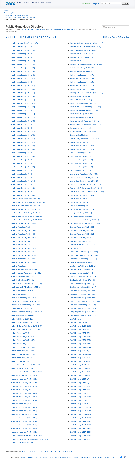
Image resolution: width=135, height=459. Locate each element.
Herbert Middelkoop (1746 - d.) (21, 333)
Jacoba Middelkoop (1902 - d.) (80, 199)
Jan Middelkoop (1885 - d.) (79, 379)
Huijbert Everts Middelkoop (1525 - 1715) (84, 103)
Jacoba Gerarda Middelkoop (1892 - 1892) (85, 181)
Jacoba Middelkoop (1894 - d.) (80, 202)
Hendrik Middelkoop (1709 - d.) (22, 163)
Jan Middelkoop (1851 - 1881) (80, 386)
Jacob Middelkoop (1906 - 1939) (81, 160)
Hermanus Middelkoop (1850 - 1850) (24, 393)
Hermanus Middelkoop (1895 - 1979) (24, 425)
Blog (94, 457)
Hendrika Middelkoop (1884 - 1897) (23, 252)
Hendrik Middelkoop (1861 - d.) (22, 153)
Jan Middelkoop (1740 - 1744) (80, 347)
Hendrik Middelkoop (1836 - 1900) (23, 188)
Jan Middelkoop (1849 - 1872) (80, 397)
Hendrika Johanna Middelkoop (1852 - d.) (25, 213)
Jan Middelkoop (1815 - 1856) (80, 337)
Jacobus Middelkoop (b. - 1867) (81, 241)
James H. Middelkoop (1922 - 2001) (82, 245)
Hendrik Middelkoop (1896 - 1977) (23, 117)
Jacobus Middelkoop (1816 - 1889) (82, 227)
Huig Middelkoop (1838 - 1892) (81, 100)
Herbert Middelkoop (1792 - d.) (21, 361)
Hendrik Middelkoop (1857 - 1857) (23, 142)
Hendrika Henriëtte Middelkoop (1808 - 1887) (26, 206)
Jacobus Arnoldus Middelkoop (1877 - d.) (84, 220)
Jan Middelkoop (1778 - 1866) (80, 340)
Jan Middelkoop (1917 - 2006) (80, 432)
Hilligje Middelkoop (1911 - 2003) (81, 57)
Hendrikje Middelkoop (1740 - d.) (22, 280)
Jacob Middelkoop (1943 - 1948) (81, 163)
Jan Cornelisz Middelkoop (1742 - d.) (83, 266)
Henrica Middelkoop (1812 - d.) (22, 308)
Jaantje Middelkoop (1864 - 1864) (82, 149)
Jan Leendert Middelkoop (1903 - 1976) (84, 315)
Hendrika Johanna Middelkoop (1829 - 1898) (26, 216)
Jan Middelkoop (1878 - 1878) (80, 418)
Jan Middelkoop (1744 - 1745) (80, 344)
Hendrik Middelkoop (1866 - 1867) (23, 86)
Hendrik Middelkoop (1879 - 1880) (23, 121)
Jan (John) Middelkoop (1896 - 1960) (83, 312)
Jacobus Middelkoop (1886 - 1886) (82, 231)
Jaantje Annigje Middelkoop (79, 135)
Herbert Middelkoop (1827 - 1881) (23, 351)
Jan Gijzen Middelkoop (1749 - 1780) (83, 298)
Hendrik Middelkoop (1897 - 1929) (23, 64)
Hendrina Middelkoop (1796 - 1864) (23, 298)
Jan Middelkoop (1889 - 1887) (80, 368)
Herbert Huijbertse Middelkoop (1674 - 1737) (26, 326)
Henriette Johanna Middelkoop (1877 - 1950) (26, 312)
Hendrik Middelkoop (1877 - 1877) (23, 114)
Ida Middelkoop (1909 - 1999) (80, 128)
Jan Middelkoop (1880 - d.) (79, 383)
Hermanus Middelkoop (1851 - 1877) (24, 400)
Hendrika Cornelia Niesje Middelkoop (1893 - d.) (28, 202)
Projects (35, 2)
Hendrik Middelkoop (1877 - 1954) (23, 156)
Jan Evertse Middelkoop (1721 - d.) (82, 280)
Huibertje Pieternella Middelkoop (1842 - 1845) (86, 93)
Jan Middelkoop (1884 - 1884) (80, 375)
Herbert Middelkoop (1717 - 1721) (23, 347)
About (23, 457)
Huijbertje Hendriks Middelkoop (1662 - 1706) (86, 124)
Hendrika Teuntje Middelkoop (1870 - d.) (25, 269)
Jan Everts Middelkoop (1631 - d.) (82, 284)
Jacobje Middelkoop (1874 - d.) (81, 213)
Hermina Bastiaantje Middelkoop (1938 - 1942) (86, 43)
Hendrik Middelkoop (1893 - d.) (22, 110)
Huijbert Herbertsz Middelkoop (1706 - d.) (84, 110)
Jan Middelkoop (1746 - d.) (79, 351)
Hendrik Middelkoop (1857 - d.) (22, 184)
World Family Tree (103, 457)
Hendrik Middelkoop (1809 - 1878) (23, 135)
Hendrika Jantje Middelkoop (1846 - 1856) (25, 209)
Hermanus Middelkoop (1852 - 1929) (24, 414)
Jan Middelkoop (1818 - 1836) (80, 436)
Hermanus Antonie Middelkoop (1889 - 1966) (26, 372)
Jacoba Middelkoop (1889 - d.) (80, 206)
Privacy (51, 457)
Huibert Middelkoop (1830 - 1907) (82, 75)
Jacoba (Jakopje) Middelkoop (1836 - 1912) (85, 184)
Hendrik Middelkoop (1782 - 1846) (23, 96)
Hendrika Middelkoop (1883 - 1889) (23, 262)
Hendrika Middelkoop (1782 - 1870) (23, 255)
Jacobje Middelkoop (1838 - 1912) (82, 216)
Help (113, 457)
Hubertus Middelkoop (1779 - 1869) (82, 68)
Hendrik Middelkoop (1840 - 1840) (23, 61)
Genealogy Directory (11, 13)
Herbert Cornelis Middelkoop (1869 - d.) (25, 322)
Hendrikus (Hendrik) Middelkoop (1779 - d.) (26, 287)
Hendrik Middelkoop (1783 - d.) (22, 160)
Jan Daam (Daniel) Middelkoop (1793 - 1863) (86, 269)
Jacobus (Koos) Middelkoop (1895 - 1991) (85, 223)
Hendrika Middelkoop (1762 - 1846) (23, 223)
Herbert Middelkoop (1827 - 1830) (23, 340)
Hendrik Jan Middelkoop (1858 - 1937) (24, 43)
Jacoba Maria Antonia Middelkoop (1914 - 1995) (87, 192)
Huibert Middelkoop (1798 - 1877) (82, 86)
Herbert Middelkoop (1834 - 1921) (23, 337)
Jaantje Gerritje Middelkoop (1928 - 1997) (84, 139)
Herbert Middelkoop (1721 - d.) (21, 344)
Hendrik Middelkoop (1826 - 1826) (23, 50)
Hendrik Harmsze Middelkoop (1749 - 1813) (26, 273)
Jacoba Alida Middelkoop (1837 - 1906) (84, 174)
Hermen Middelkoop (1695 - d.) (22, 443)
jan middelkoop (75, 248)
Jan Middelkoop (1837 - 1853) (80, 407)
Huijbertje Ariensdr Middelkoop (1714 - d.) (84, 121)
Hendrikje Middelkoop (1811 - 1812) (23, 276)
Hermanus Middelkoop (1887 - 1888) (24, 379)
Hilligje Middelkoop (76, 61)
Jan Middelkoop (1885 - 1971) (80, 390)
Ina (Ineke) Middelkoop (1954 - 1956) (83, 131)
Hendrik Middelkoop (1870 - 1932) (23, 93)
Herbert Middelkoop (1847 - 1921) (23, 354)
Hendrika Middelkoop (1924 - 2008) (23, 259)
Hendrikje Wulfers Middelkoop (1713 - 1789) (26, 284)
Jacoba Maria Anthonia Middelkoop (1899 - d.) (86, 188)
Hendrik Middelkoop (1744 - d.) (22, 57)
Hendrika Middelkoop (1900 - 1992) (23, 238)
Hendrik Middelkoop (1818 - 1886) (23, 146)
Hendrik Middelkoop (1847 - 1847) (23, 100)
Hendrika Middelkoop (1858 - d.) (22, 241)
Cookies (75, 457)
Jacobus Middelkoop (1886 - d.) (81, 238)
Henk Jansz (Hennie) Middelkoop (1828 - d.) (26, 301)
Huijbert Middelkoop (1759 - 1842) (82, 114)
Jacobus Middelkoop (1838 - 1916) (82, 234)
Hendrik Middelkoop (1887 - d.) (22, 178)
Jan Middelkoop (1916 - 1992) (80, 326)
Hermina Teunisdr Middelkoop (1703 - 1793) (85, 47)
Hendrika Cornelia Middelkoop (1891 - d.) (25, 199)
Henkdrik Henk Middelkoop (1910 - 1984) (25, 305)
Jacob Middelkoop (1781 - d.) (80, 153)
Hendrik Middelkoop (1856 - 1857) (23, 181)
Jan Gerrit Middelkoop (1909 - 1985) (83, 291)
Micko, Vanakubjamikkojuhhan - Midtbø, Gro (19, 17)
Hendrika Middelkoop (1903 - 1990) (23, 234)
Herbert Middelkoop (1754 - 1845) (23, 358)
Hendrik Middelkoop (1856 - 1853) (23, 131)
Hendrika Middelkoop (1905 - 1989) (23, 248)
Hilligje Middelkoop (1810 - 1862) (81, 54)
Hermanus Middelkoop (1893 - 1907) (24, 428)
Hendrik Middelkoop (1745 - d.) (22, 128)
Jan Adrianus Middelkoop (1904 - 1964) (84, 255)
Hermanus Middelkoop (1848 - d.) (22, 404)
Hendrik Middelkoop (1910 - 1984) (23, 195)
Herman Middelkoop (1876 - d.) (22, 368)
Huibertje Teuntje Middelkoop (80, 96)
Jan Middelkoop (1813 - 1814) (80, 439)
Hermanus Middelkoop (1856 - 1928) (24, 421)
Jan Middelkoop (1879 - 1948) (80, 421)
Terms (45, 457)
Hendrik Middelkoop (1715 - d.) (22, 170)
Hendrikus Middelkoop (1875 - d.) (22, 291)
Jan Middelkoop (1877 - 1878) (80, 428)
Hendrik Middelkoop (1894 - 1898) (23, 68)
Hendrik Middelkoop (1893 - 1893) (23, 167)
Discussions (46, 2)
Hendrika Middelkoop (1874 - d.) (22, 245)
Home (19, 2)
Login (95, 4)
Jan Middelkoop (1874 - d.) (79, 393)
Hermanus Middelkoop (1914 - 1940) (24, 375)
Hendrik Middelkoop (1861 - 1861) (23, 78)
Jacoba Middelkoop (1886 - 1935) (82, 209)
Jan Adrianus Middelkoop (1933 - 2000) (84, 252)
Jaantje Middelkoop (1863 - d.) (80, 142)
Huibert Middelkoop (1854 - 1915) (82, 82)
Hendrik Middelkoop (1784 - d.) (22, 47)
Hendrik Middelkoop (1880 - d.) (22, 174)
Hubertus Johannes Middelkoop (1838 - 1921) (86, 64)
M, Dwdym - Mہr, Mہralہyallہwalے (16, 15)
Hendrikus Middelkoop (18, 294)
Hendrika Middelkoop (18, 266)
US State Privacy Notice (63, 457)
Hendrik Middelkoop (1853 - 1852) (23, 149)
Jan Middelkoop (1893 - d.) (79, 365)
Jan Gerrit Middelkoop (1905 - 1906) (83, 294)
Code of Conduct (85, 457)
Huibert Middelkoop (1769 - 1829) (82, 78)
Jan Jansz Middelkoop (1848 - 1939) (83, 308)
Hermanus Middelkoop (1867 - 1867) (24, 397)
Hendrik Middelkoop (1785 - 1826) (23, 71)
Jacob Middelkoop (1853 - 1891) (81, 156)
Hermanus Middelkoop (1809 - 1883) (24, 407)
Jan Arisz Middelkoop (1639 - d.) (81, 262)
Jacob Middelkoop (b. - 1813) (80, 170)
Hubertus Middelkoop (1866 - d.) (81, 71)
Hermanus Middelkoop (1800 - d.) (22, 390)
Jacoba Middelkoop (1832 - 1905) (82, 195)
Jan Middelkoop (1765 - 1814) (80, 333)
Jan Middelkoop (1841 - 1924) (80, 358)
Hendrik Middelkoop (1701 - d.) (22, 124)
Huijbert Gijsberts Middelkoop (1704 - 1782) (85, 107)
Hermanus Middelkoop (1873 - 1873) (24, 386)
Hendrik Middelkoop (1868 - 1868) (23, 75)
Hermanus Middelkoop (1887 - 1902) (24, 432)
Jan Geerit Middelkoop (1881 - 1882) (83, 287)
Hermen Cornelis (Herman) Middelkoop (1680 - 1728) (29, 439)
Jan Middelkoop (75, 319)
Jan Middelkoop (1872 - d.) (79, 404)
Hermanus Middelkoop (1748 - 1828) (24, 383)
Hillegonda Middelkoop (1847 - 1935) (83, 50)
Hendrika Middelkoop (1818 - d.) (22, 227)
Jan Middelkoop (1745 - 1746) (80, 354)
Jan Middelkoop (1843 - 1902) (80, 329)
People (27, 2)
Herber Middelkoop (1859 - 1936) (22, 315)
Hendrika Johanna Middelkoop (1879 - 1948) (26, 220)
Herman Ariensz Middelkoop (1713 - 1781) (25, 365)
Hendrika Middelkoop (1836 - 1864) (23, 231)
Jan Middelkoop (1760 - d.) (79, 322)
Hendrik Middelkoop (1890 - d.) (22, 192)
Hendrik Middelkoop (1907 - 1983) (23, 89)
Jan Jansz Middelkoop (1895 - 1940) (83, 305)
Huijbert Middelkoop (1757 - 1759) (82, 117)
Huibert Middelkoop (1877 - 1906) (82, 89)
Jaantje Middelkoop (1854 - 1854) (82, 146)
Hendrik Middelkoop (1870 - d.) (22, 54)
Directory (30, 457)
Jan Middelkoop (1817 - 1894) (80, 361)
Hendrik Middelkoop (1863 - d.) (22, 82)
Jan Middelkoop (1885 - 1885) (80, 372)
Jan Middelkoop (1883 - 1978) (80, 411)
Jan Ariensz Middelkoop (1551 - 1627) (83, 259)
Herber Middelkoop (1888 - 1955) (22, 319)
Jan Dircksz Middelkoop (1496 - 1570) (83, 276)
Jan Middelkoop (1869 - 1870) (80, 425)
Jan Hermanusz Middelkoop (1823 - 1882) (85, 301)
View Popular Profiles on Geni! (116, 37)
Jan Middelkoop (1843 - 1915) (80, 414)
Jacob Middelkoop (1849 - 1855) (81, 167)
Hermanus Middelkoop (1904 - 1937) (24, 418)
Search (125, 3)
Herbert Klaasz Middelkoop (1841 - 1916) (25, 329)
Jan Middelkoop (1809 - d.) (79, 400)
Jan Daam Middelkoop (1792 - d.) (82, 273)
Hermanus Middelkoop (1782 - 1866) (24, 411)
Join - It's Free (86, 4)
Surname (38, 457)
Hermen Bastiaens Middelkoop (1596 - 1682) (26, 436)
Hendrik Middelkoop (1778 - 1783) (23, 139)
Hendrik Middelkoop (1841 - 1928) (23, 107)
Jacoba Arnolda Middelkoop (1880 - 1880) (85, 178)
